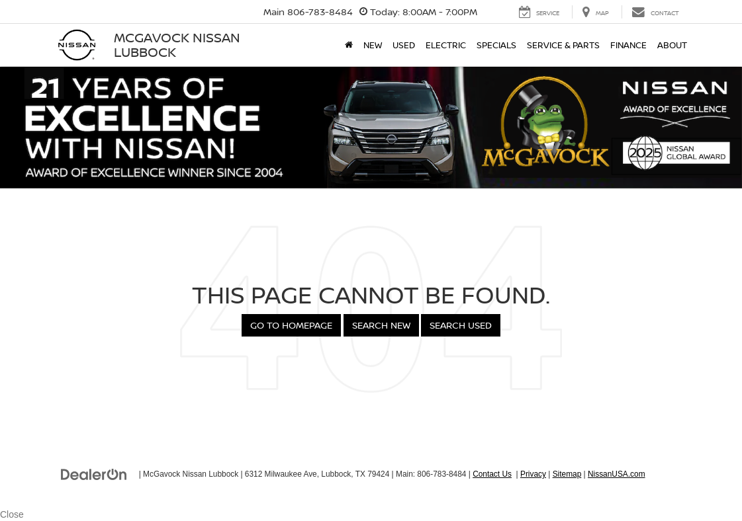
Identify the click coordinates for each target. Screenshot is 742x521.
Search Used (461, 325)
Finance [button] (628, 45)
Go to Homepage (291, 325)
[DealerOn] (94, 473)
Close (12, 514)
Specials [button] (496, 45)
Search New (381, 325)
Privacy (533, 474)
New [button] (372, 45)
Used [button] (404, 45)
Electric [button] (446, 45)
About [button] (672, 45)
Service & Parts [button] (563, 45)
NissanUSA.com (616, 474)
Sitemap (567, 474)
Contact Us (492, 474)
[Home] (349, 45)
